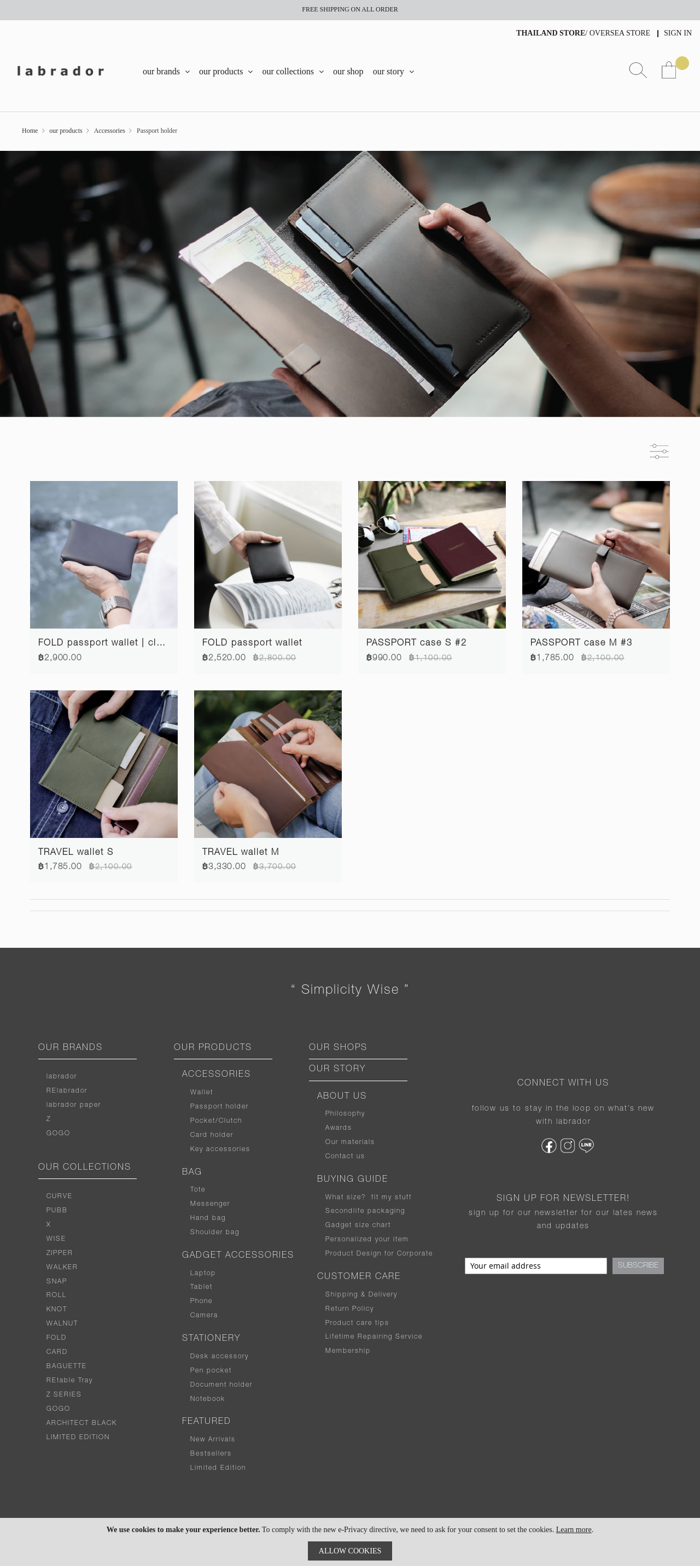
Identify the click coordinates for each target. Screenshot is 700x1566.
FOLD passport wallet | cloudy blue (120, 644)
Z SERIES (64, 1395)
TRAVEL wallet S (76, 853)
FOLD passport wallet (252, 644)
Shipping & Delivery (361, 1295)
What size (343, 1197)
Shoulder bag (215, 1232)
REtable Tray (69, 1380)
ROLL (56, 1295)
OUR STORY (337, 1069)
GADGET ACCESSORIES (238, 1256)
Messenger (210, 1204)
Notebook (207, 1399)
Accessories (109, 130)
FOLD (56, 1338)
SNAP (56, 1281)
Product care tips (357, 1323)
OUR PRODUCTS (213, 1048)
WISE (56, 1239)
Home (30, 130)
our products (65, 130)
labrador (61, 1077)
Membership (348, 1351)
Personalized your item (367, 1239)
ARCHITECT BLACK (81, 1423)
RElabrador (67, 1091)
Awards (338, 1128)
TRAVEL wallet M (240, 853)
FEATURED (206, 1422)
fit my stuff (389, 1197)
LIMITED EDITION (78, 1437)
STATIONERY (211, 1339)
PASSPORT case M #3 (581, 644)
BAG (192, 1173)
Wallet (201, 1092)
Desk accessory (219, 1356)
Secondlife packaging (365, 1211)
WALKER (62, 1267)
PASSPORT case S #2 (416, 644)
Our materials (350, 1142)
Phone (201, 1301)
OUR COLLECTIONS (84, 1168)
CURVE (59, 1196)
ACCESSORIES (216, 1075)
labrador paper (73, 1105)
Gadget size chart (358, 1225)
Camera (204, 1315)
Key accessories (220, 1149)
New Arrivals (213, 1439)
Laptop (203, 1273)
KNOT (56, 1309)
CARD (57, 1352)
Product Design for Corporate (379, 1254)
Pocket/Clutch (216, 1121)
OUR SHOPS (338, 1048)
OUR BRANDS (70, 1048)
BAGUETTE (66, 1366)
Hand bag (208, 1218)
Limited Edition (218, 1468)
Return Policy (349, 1309)
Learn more (574, 1530)
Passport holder (219, 1107)
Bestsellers (211, 1454)
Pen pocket (211, 1371)
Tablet (201, 1287)
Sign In (678, 33)
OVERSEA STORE (620, 33)
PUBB (57, 1210)
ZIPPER (59, 1253)
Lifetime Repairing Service (374, 1337)
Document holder (221, 1385)
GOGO (58, 1133)
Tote (198, 1190)
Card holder (212, 1135)
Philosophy (345, 1114)
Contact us (345, 1156)
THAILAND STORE (550, 33)
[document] (350, 1542)
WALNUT (62, 1324)
